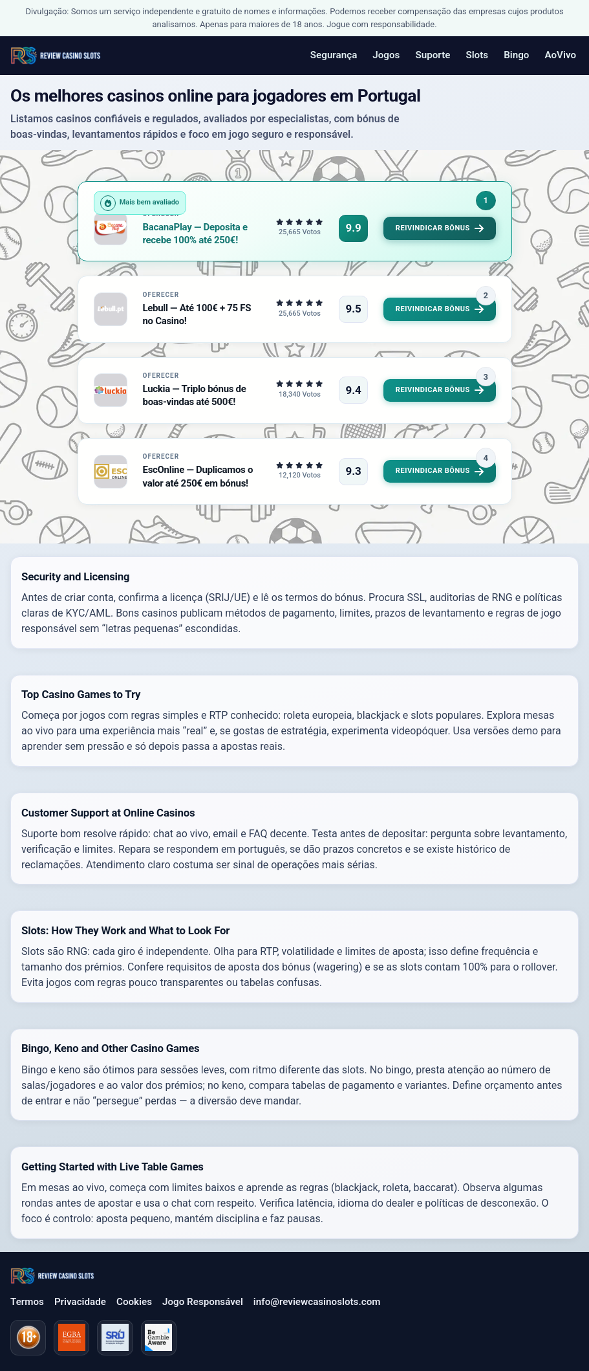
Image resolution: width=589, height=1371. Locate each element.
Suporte (432, 55)
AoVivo (560, 55)
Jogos (386, 55)
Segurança (333, 55)
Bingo (516, 55)
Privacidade (80, 1302)
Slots (477, 55)
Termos (27, 1302)
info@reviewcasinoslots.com (317, 1302)
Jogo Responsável (202, 1302)
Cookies (134, 1302)
